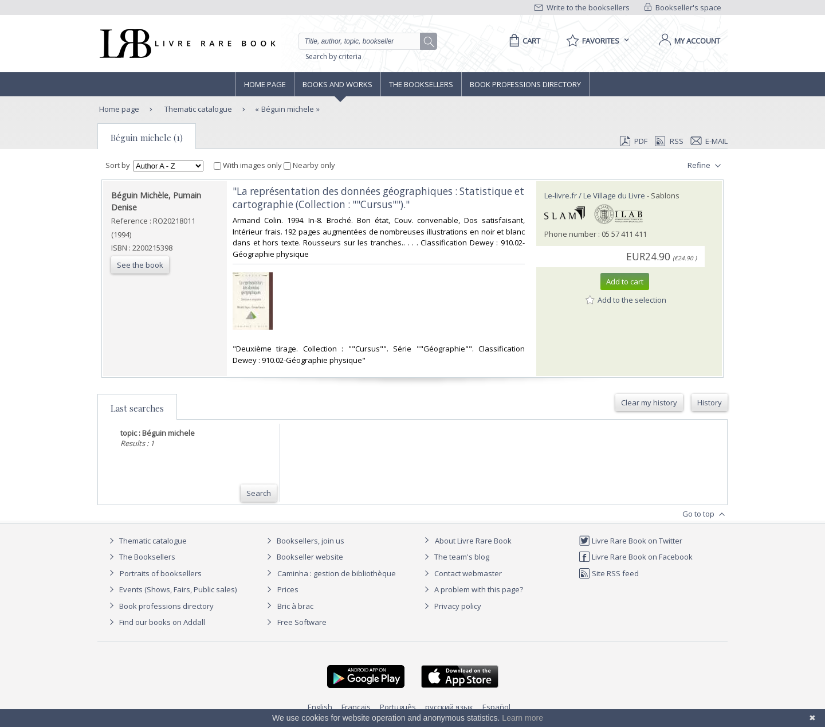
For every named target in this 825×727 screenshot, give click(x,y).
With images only (249, 165)
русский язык (449, 707)
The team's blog (455, 556)
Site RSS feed (609, 573)
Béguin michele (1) (147, 137)
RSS (668, 141)
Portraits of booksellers (161, 573)
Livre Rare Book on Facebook (636, 556)
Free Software (302, 622)
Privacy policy (451, 606)
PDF (633, 141)
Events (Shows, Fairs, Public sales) (171, 589)
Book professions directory (525, 84)
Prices (287, 589)
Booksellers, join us (304, 540)
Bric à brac (295, 606)
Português (398, 707)
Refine (706, 165)
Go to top (705, 514)
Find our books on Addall (155, 622)
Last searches (137, 408)
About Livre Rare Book (473, 541)
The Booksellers (421, 84)
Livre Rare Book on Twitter (630, 540)
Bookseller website (303, 556)
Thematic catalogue (197, 109)
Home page (265, 84)
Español (496, 707)
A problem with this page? (472, 589)
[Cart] (522, 40)
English (320, 707)
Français (356, 707)
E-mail (709, 141)
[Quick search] (364, 41)
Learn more (522, 717)
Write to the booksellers (582, 7)
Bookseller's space (683, 7)
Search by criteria (333, 56)
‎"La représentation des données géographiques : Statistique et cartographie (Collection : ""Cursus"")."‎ (378, 198)
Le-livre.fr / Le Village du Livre (594, 195)
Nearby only (309, 165)
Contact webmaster (461, 573)
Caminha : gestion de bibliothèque (336, 573)
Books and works (337, 84)
